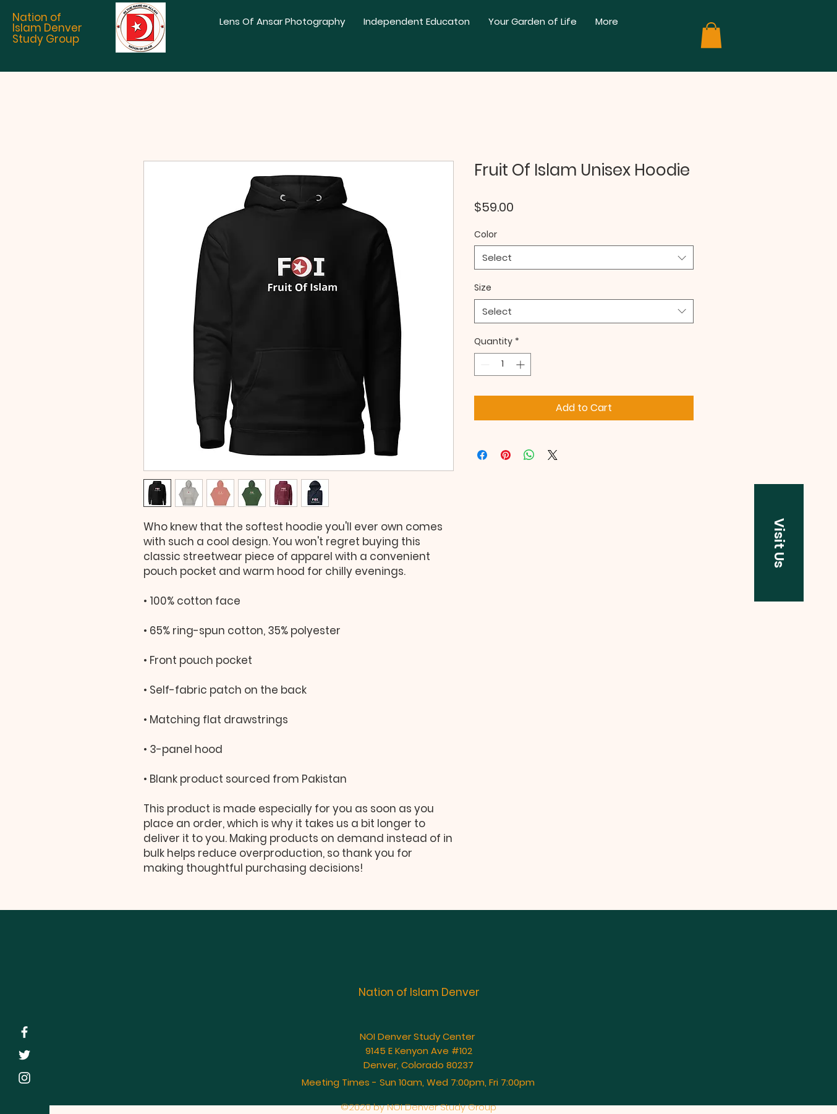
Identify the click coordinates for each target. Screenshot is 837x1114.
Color (485, 234)
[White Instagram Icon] (24, 1078)
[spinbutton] (502, 364)
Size (482, 287)
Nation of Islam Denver (419, 992)
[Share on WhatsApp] (529, 455)
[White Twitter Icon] (24, 1055)
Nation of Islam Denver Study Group (47, 28)
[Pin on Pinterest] (505, 455)
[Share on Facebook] (482, 455)
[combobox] (584, 257)
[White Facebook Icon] (24, 1032)
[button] (711, 35)
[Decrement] (483, 364)
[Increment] (521, 364)
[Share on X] (552, 455)
